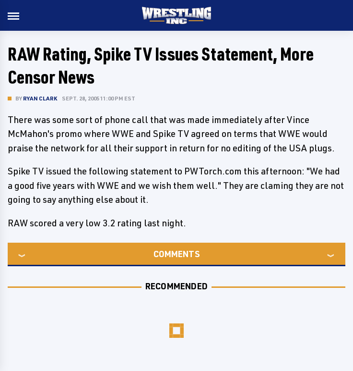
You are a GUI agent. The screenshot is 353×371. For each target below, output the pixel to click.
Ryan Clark (40, 98)
